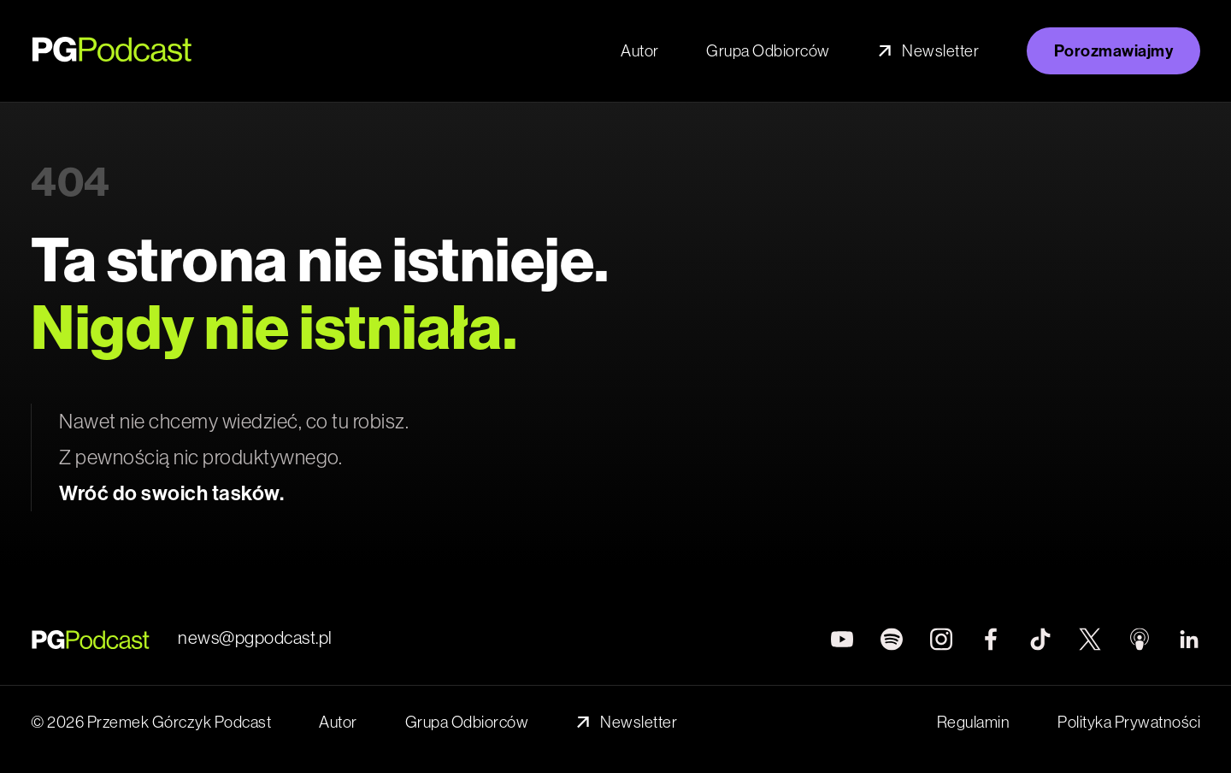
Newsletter (928, 51)
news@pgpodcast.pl (255, 637)
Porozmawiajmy (1114, 51)
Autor (640, 51)
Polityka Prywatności (1128, 722)
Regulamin (973, 722)
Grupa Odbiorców (768, 51)
